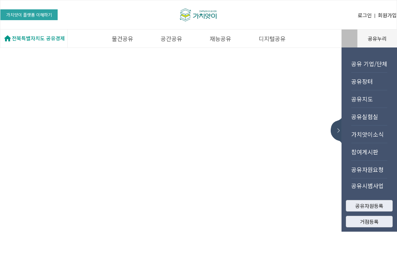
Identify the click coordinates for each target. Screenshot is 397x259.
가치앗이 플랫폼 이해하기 (29, 15)
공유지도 (362, 99)
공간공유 (171, 38)
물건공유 (122, 38)
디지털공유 (272, 38)
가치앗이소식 (367, 134)
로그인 (365, 15)
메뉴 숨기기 (338, 130)
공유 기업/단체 (369, 63)
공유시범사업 (367, 185)
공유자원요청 (367, 169)
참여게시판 (364, 151)
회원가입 (387, 15)
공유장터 (362, 81)
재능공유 (220, 38)
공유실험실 (364, 116)
